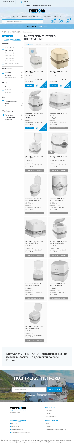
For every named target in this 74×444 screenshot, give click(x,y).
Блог (47, 423)
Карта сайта (15, 426)
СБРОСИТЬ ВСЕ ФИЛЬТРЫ (12, 39)
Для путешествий (10, 77)
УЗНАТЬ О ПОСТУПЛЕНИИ (58, 128)
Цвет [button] (4, 97)
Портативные (9, 115)
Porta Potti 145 (9, 55)
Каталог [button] (16, 16)
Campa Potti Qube (10, 53)
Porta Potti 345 (9, 58)
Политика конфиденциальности (56, 429)
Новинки (47, 16)
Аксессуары (43, 26)
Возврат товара (51, 416)
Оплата (48, 413)
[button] (61, 21)
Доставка (49, 410)
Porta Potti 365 (9, 50)
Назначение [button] (7, 69)
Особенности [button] (7, 111)
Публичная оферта (17, 429)
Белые (7, 106)
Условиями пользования (34, 395)
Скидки (48, 426)
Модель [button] (5, 44)
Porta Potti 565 (9, 61)
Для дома (8, 75)
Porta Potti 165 (9, 48)
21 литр (7, 87)
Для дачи (8, 72)
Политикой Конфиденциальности (46, 394)
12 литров (8, 89)
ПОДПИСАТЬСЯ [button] (54, 389)
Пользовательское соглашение (20, 432)
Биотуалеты (31, 26)
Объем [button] (5, 83)
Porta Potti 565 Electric (12, 63)
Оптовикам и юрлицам (31, 16)
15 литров (8, 92)
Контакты (57, 16)
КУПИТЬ (29, 85)
